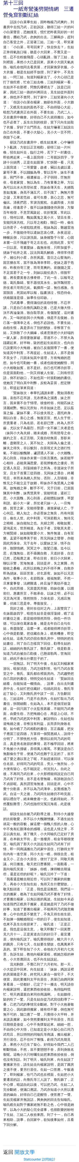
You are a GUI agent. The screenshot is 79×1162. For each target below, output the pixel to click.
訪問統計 (48, 1159)
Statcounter (32, 1159)
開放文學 (25, 1152)
